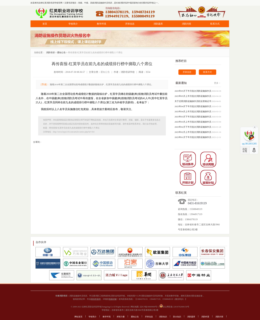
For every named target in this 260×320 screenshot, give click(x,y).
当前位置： (39, 52)
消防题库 (158, 24)
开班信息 (129, 24)
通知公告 (61, 52)
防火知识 (177, 317)
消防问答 (186, 24)
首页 (44, 24)
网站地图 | (134, 307)
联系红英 (181, 192)
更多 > (217, 83)
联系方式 (215, 24)
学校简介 (73, 24)
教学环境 (101, 24)
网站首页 (78, 317)
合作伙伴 (41, 242)
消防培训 (50, 52)
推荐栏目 (181, 61)
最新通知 (181, 83)
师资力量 (121, 317)
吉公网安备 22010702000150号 (174, 307)
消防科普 (205, 317)
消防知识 (163, 317)
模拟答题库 (96, 299)
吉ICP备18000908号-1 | (149, 307)
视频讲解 (113, 299)
